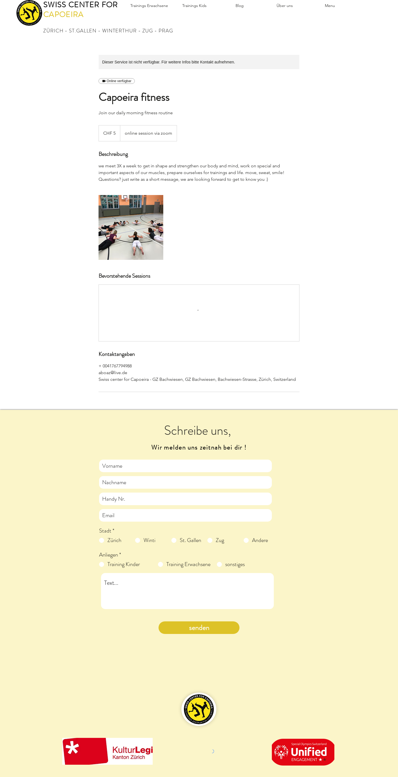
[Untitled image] (131, 227)
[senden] (199, 627)
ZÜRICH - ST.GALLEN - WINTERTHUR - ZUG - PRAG (108, 30)
